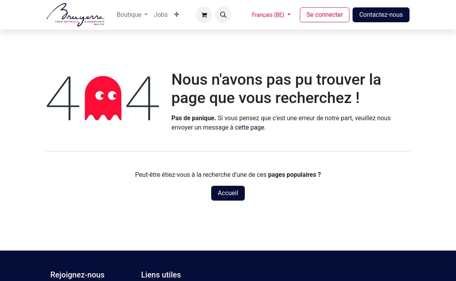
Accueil (228, 193)
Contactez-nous (381, 14)
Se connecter (324, 14)
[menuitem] (132, 15)
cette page (249, 127)
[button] (223, 15)
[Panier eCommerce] (204, 15)
